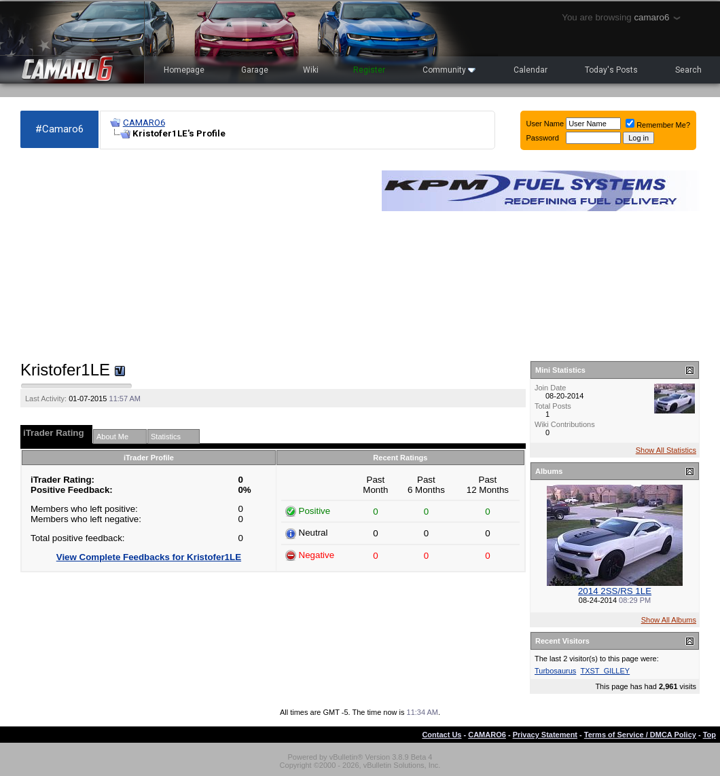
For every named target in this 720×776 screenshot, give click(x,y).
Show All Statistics (666, 450)
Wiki (311, 70)
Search (688, 70)
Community (448, 70)
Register (369, 70)
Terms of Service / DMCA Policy (640, 735)
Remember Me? (658, 125)
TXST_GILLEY (605, 671)
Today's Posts (611, 70)
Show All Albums (668, 620)
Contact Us (441, 735)
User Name (545, 123)
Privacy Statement (545, 735)
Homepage (184, 70)
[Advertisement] (194, 255)
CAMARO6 (144, 122)
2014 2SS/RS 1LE (614, 591)
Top (709, 735)
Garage (254, 70)
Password (542, 138)
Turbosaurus (555, 671)
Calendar (530, 70)
